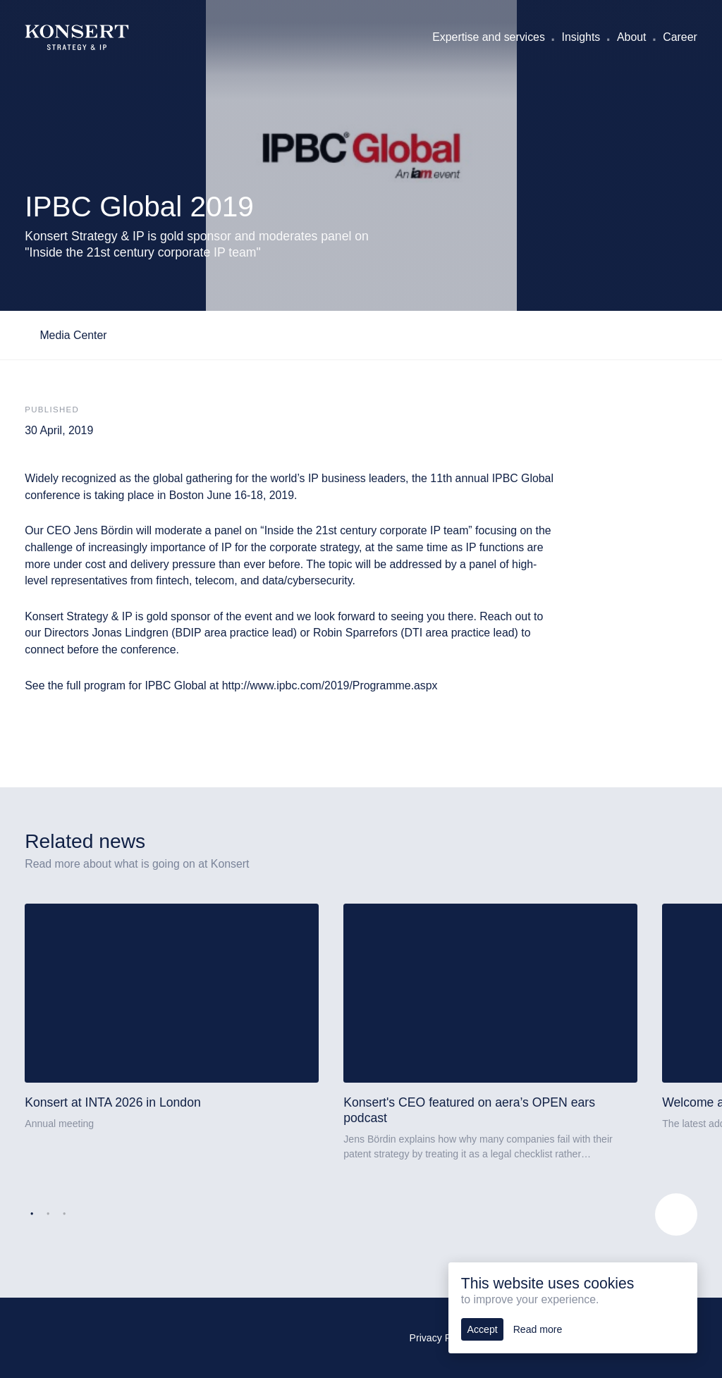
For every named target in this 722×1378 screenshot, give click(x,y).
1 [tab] (32, 1214)
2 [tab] (48, 1214)
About (631, 37)
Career (680, 37)
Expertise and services (488, 37)
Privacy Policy (441, 1337)
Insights (581, 37)
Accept (482, 1329)
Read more (538, 1329)
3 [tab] (64, 1214)
